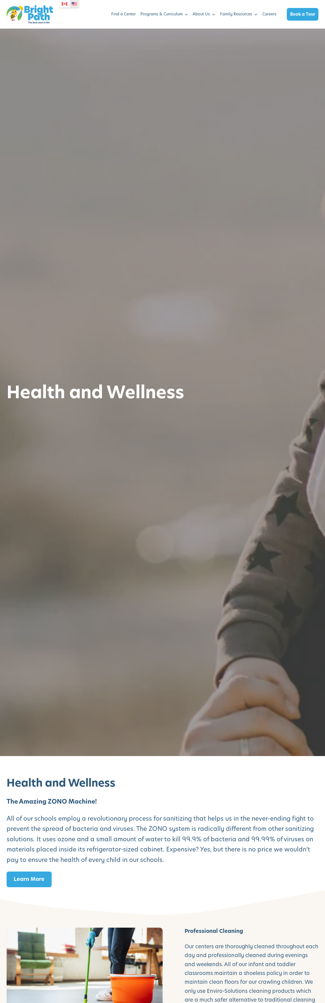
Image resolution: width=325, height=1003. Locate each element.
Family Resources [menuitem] (236, 14)
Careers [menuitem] (269, 14)
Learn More (29, 879)
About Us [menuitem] (201, 14)
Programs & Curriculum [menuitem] (161, 14)
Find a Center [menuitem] (123, 14)
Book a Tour (302, 14)
